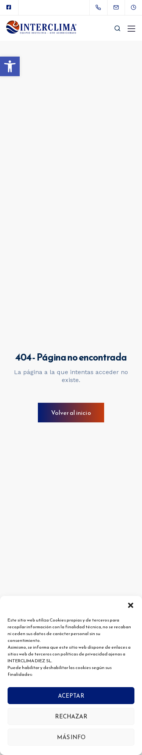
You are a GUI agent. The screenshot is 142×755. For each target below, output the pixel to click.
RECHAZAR (71, 716)
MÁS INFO (71, 737)
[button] (10, 66)
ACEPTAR (71, 695)
